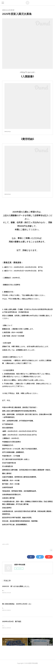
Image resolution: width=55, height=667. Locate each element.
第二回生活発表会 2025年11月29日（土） (17, 604)
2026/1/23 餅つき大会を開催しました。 (16, 586)
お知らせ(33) (5, 544)
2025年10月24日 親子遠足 (11, 622)
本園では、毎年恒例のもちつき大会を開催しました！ (18, 590)
